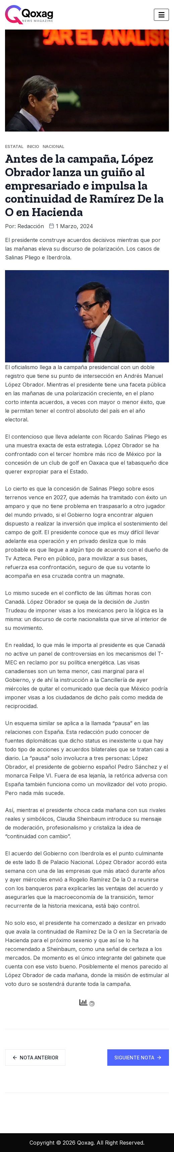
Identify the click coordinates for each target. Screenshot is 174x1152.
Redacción (30, 226)
